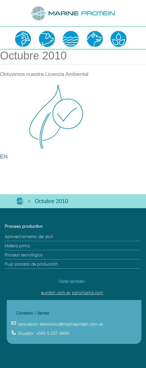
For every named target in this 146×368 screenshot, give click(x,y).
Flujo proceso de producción (31, 263)
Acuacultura (71, 39)
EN (4, 157)
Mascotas (94, 39)
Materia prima (17, 245)
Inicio (20, 201)
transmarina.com (87, 292)
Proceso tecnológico (24, 254)
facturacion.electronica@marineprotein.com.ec (60, 324)
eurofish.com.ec (56, 292)
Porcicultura (47, 39)
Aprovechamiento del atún (29, 236)
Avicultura (23, 39)
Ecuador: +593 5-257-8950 (43, 333)
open (10, 9)
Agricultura (118, 39)
